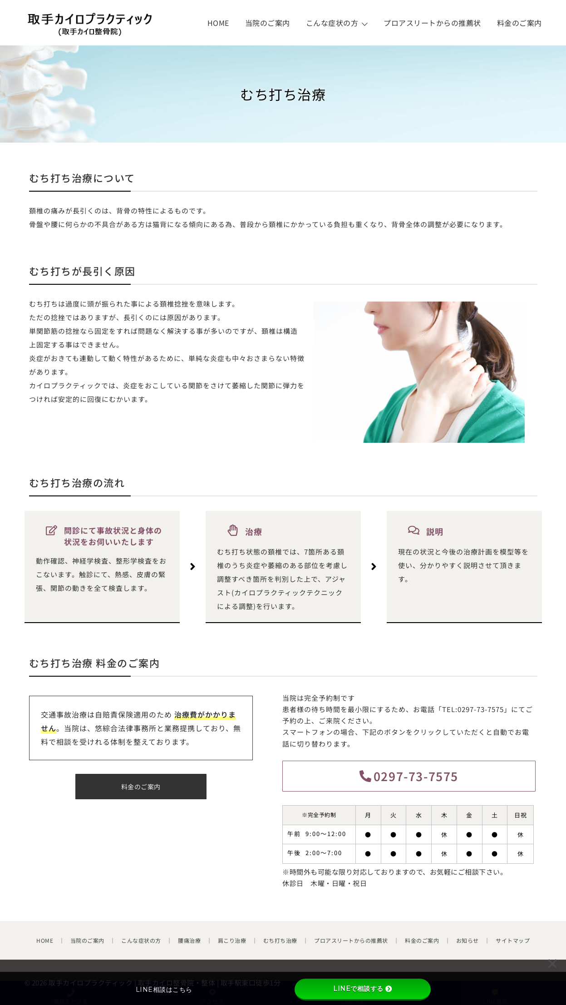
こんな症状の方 (332, 22)
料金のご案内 (519, 22)
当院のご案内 (267, 22)
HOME (218, 22)
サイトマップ (513, 940)
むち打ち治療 (280, 940)
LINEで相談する (362, 989)
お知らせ (467, 940)
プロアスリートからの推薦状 (432, 22)
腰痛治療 (189, 940)
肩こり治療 (232, 940)
